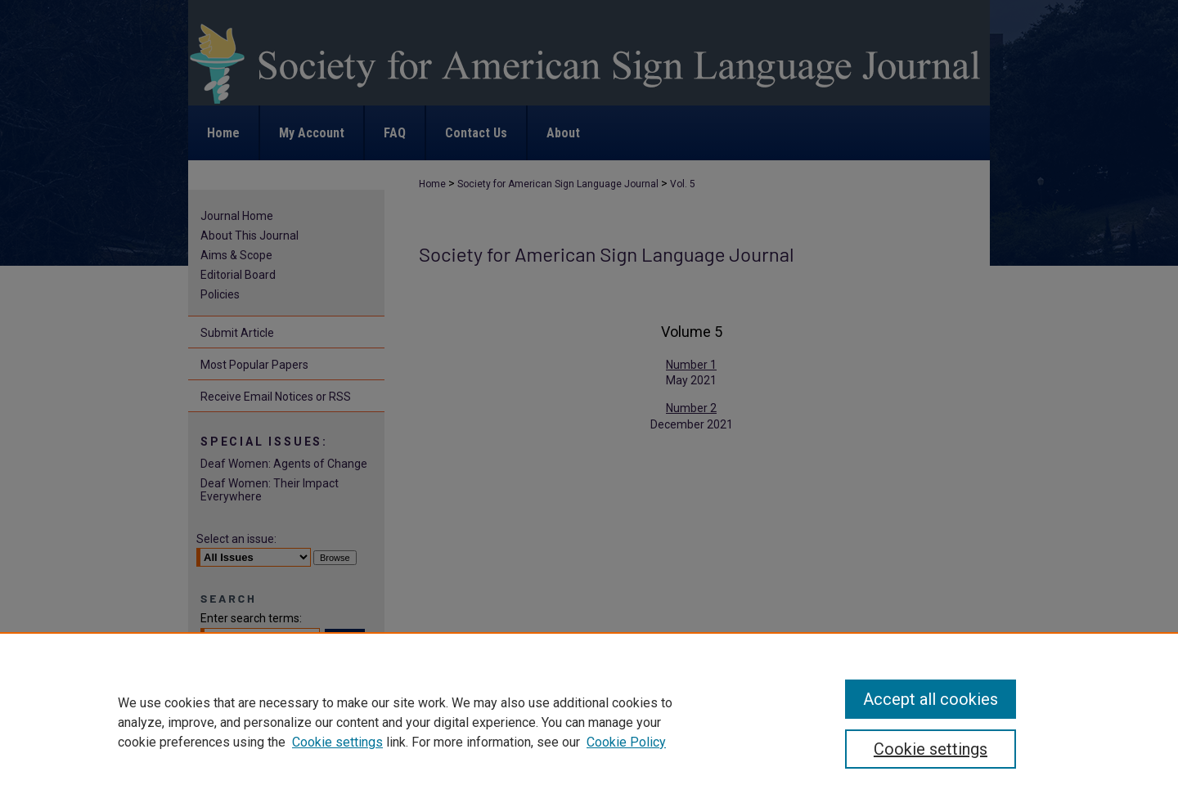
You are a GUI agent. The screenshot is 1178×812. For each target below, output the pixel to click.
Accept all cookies (930, 699)
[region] (589, 722)
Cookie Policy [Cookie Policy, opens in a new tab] (626, 742)
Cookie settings (337, 742)
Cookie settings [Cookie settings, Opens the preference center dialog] (930, 749)
